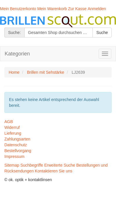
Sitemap (11, 165)
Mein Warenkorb (52, 8)
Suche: (14, 32)
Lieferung (12, 133)
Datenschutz (15, 145)
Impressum (14, 156)
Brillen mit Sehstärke (45, 72)
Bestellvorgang (17, 150)
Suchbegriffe (31, 165)
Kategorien (17, 54)
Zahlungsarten (17, 139)
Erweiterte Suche (59, 165)
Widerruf (12, 127)
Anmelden (97, 8)
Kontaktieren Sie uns (53, 171)
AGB (8, 121)
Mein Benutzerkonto (18, 8)
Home (14, 72)
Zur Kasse (77, 8)
